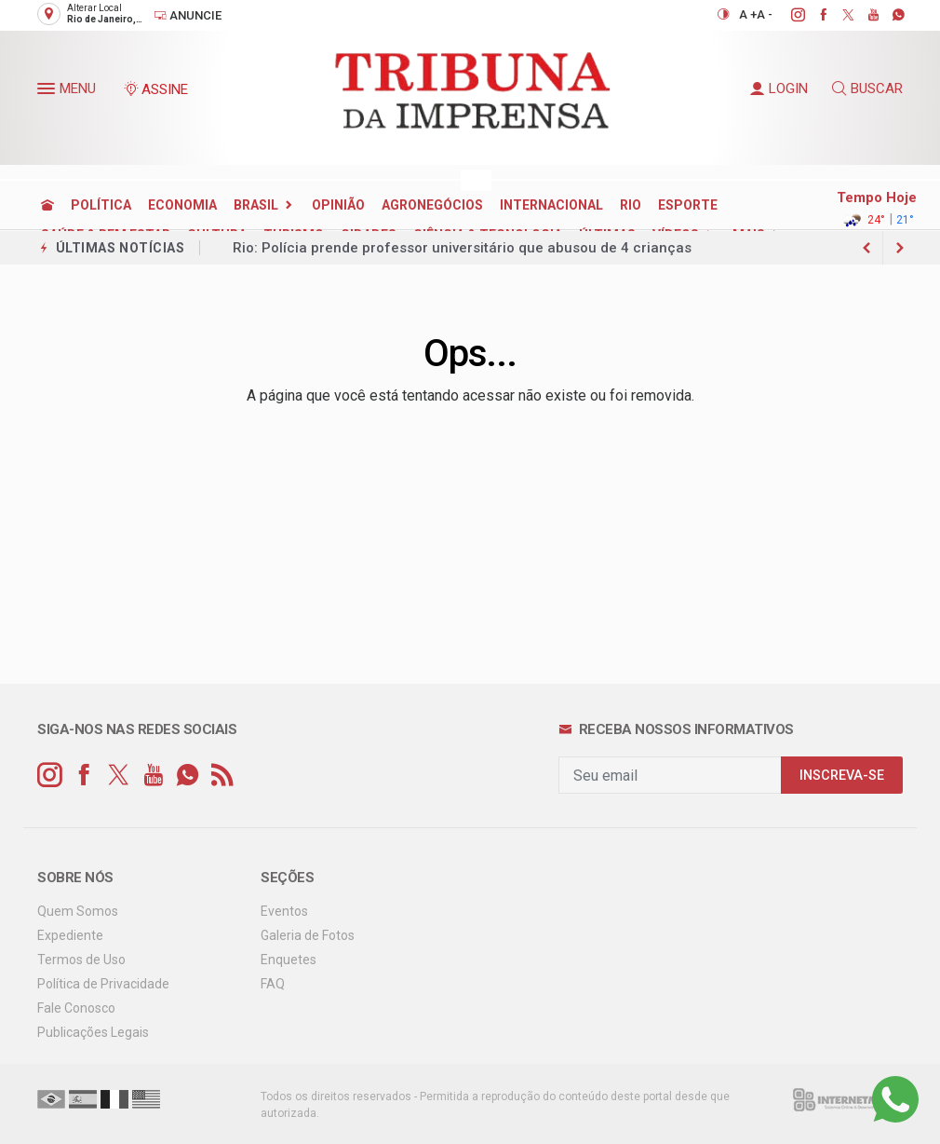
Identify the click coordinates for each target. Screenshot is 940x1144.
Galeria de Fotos (308, 935)
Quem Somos (77, 911)
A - (764, 14)
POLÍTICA (101, 204)
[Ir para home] (47, 205)
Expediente (70, 935)
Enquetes (288, 959)
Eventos (284, 911)
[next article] (866, 248)
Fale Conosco (76, 1008)
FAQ (273, 983)
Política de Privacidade (103, 983)
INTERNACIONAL (551, 204)
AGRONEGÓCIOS (432, 204)
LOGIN (779, 88)
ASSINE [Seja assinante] (155, 89)
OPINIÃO (338, 204)
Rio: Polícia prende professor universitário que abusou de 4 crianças (462, 247)
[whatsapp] (888, 15)
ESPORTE (688, 204)
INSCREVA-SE (841, 775)
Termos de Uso (81, 959)
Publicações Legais (93, 1032)
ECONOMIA (182, 204)
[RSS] (222, 775)
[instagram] (788, 15)
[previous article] (900, 248)
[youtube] (863, 15)
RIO (630, 204)
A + (748, 14)
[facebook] (813, 15)
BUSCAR (867, 88)
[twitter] (838, 15)
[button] (48, 92)
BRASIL (256, 204)
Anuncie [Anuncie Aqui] (188, 15)
